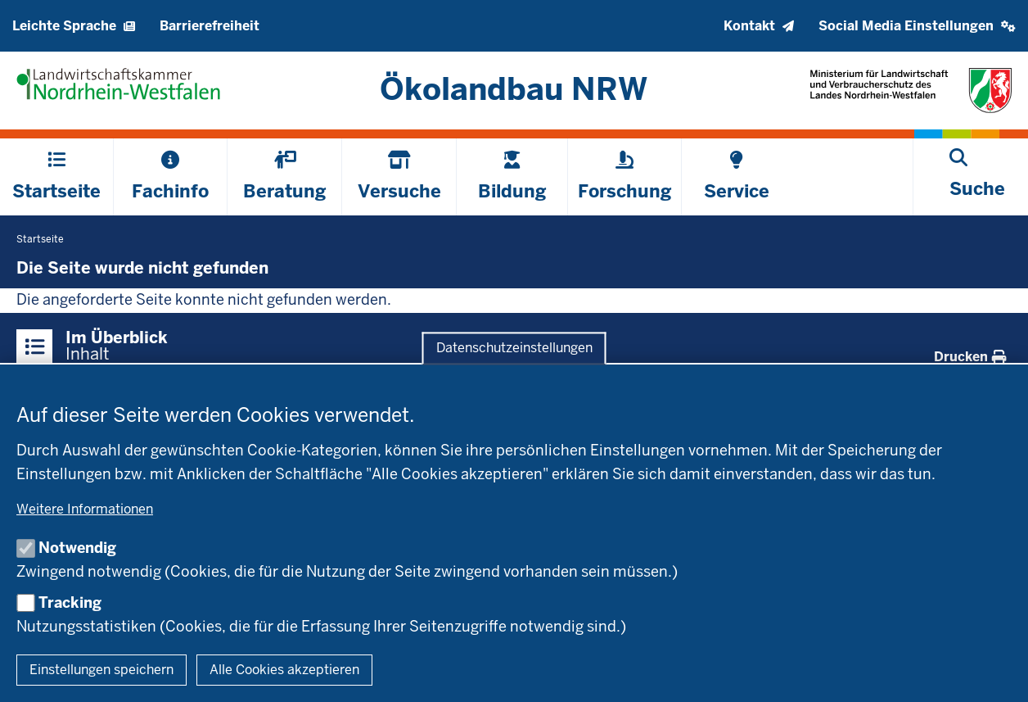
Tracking (69, 602)
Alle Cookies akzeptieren (284, 669)
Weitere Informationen (84, 509)
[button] (917, 26)
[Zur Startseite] (514, 89)
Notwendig (77, 547)
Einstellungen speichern (101, 669)
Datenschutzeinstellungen (514, 348)
